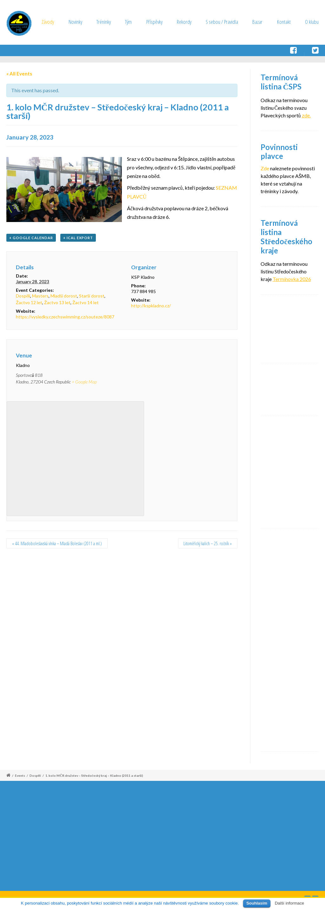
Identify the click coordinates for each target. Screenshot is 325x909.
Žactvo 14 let (85, 302)
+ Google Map (84, 381)
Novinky (75, 21)
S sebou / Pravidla (222, 21)
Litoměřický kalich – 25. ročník (207, 543)
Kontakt (284, 21)
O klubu (312, 21)
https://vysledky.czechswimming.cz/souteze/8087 (65, 316)
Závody (48, 21)
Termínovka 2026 (292, 279)
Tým (128, 21)
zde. (306, 115)
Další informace (289, 903)
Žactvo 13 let (57, 302)
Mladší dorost (63, 295)
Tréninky (103, 21)
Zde (265, 168)
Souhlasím (256, 903)
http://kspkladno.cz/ (151, 305)
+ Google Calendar (31, 238)
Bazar (257, 21)
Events (20, 775)
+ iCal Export (78, 238)
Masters (40, 295)
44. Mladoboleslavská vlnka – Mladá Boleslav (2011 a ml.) (57, 543)
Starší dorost (91, 295)
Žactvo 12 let (29, 302)
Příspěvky (154, 21)
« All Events (19, 73)
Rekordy (184, 21)
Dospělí (23, 295)
